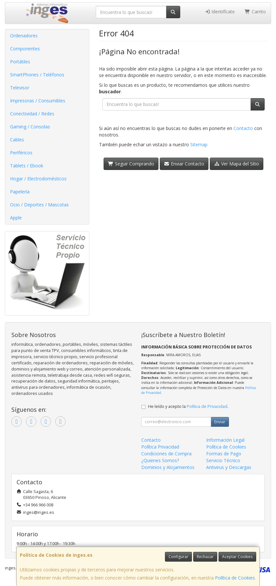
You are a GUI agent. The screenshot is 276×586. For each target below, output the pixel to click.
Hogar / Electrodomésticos (38, 179)
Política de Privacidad (207, 406)
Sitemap (198, 144)
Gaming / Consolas (30, 127)
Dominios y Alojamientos (167, 467)
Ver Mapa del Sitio (236, 164)
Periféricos (21, 153)
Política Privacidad (160, 447)
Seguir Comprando (131, 164)
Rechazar (205, 556)
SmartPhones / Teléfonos (37, 75)
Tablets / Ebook (26, 166)
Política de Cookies (235, 578)
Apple (16, 218)
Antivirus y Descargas (228, 467)
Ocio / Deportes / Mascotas (39, 205)
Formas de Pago (223, 453)
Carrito (255, 11)
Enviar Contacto (184, 164)
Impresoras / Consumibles (37, 101)
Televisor (19, 88)
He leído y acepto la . (188, 406)
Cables (17, 140)
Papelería (20, 192)
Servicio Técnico (223, 460)
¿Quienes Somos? (160, 460)
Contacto (243, 128)
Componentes (25, 49)
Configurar (178, 556)
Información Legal (225, 440)
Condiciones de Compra (166, 453)
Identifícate (220, 11)
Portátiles (20, 62)
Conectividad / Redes (32, 114)
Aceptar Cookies (237, 556)
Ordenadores (24, 36)
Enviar (219, 421)
